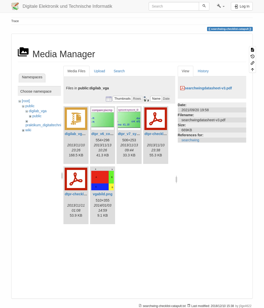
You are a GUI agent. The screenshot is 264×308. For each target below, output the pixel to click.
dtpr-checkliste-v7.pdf (83, 194)
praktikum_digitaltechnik (44, 125)
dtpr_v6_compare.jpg (109, 134)
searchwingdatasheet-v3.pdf (208, 88)
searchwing (190, 140)
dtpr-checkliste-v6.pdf (162, 134)
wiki (28, 130)
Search (119, 71)
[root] (26, 101)
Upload (99, 71)
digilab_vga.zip (77, 134)
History (203, 71)
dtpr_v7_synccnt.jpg (135, 134)
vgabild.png (103, 194)
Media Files (76, 71)
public (30, 106)
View (185, 71)
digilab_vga (38, 111)
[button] (220, 6)
